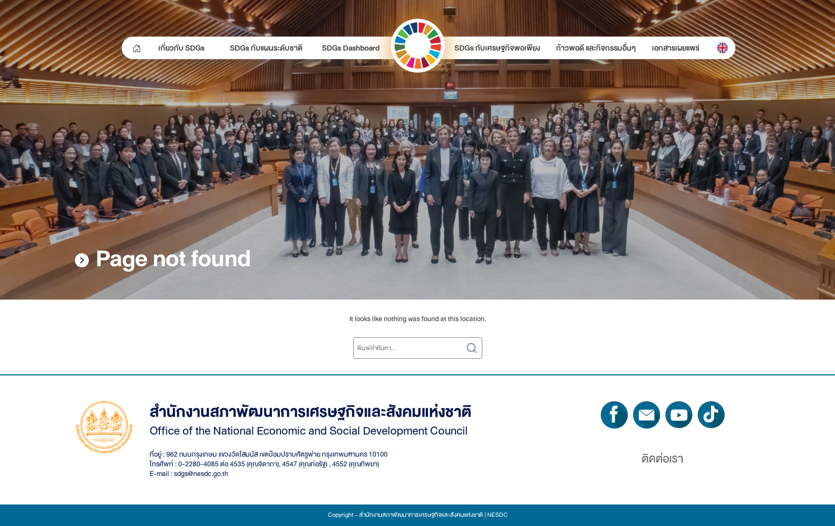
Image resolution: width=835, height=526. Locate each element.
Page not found (173, 258)
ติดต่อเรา (662, 458)
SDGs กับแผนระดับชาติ (266, 47)
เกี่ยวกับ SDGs (181, 47)
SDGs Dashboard (351, 47)
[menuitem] (722, 47)
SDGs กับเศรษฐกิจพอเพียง (497, 47)
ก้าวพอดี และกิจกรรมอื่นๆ (596, 47)
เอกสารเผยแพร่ (675, 47)
